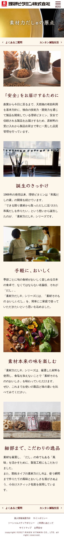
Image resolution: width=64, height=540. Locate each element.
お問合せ (38, 528)
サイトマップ (25, 528)
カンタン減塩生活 (49, 42)
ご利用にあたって (45, 523)
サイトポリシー (40, 518)
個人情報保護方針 (22, 518)
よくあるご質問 (13, 42)
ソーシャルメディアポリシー (21, 523)
